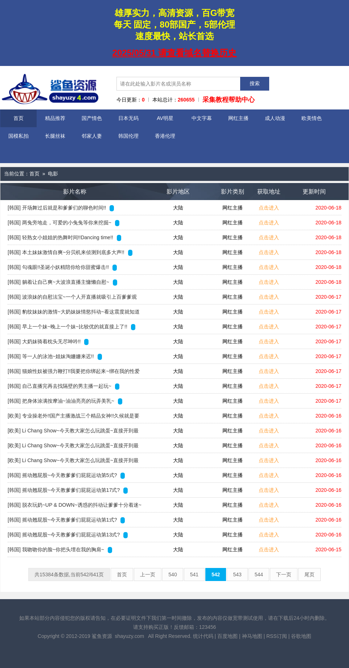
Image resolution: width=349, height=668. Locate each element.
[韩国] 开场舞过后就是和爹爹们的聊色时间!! (61, 208)
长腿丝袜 (55, 136)
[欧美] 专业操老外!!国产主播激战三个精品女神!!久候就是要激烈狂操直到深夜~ (73, 418)
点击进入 (269, 208)
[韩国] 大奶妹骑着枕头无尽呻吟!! (48, 342)
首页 (18, 118)
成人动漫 (275, 118)
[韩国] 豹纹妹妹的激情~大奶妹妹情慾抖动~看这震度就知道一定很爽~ (74, 314)
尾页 (309, 574)
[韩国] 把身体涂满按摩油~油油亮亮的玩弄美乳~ (65, 401)
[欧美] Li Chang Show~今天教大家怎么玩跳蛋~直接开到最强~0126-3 (73, 462)
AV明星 (165, 118)
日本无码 (128, 118)
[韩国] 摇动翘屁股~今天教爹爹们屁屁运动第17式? (68, 490)
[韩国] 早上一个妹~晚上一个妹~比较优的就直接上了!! (71, 327)
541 (194, 574)
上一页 (147, 574)
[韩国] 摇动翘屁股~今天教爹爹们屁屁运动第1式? (66, 520)
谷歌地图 (301, 636)
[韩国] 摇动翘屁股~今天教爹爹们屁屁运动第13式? (68, 535)
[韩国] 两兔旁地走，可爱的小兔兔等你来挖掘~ (63, 223)
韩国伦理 (128, 136)
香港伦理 (165, 136)
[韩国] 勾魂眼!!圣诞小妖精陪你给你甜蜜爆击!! (62, 267)
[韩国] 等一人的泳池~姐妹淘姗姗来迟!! (55, 356)
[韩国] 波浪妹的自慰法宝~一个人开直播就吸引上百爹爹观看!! (72, 299)
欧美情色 (311, 118)
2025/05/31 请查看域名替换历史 (174, 53)
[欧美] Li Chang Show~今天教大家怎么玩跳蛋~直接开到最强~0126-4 (73, 448)
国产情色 (92, 118)
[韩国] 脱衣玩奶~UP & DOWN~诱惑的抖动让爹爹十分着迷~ (75, 505)
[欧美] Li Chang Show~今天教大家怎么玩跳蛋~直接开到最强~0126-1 (73, 433)
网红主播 (238, 118)
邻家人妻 (92, 136)
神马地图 (252, 636)
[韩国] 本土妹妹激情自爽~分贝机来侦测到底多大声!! (70, 252)
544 (259, 574)
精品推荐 (55, 118)
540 (172, 574)
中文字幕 (202, 118)
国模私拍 (18, 136)
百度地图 (227, 636)
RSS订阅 (276, 636)
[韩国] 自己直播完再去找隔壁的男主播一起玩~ (63, 386)
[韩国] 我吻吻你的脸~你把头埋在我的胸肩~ (60, 550)
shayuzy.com (129, 636)
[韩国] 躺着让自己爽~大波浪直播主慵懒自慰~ (62, 282)
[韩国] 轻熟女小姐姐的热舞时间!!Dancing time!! (64, 238)
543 (237, 574)
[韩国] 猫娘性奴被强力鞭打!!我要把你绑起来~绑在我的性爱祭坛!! (74, 373)
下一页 (283, 574)
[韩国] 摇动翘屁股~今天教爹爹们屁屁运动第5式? (66, 475)
